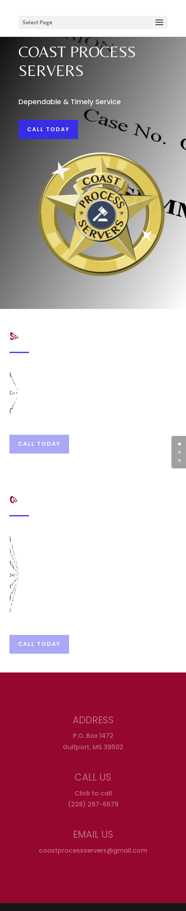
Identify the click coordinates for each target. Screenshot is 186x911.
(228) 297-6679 (93, 804)
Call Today (48, 129)
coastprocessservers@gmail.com (93, 850)
